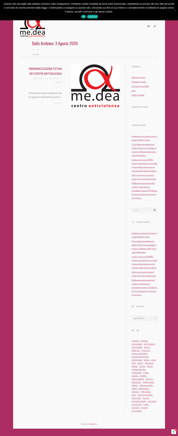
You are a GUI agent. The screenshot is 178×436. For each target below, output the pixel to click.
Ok (83, 16)
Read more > (58, 103)
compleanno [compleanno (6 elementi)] (137, 360)
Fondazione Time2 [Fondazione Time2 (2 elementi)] (139, 370)
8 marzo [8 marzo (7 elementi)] (136, 341)
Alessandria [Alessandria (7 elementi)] (137, 347)
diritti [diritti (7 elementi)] (140, 363)
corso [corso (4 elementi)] (147, 360)
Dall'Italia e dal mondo (140, 86)
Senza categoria (138, 95)
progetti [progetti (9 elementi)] (136, 392)
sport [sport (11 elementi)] (146, 405)
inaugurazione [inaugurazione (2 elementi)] (138, 379)
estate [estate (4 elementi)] (142, 366)
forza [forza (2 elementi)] (146, 373)
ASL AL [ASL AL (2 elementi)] (147, 347)
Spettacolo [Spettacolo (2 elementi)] (137, 405)
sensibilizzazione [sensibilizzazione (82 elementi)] (139, 401)
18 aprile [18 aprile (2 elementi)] (144, 341)
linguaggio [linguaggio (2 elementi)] (137, 382)
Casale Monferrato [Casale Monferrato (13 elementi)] (140, 354)
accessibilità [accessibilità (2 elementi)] (150, 344)
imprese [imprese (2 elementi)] (144, 376)
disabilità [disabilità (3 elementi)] (149, 363)
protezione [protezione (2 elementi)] (146, 392)
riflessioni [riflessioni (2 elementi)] (137, 398)
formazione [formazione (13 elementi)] (137, 373)
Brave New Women (138, 78)
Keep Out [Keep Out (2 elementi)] (150, 379)
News (134, 91)
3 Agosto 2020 (37, 78)
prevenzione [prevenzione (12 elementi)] (144, 389)
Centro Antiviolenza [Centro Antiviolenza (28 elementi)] (140, 357)
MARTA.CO (93, 424)
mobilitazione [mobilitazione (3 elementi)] (149, 382)
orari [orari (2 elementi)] (135, 389)
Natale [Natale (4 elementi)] (135, 386)
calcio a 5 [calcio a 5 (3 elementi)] (146, 351)
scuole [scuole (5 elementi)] (146, 398)
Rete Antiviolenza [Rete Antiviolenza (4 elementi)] (146, 395)
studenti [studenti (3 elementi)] (136, 408)
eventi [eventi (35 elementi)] (150, 366)
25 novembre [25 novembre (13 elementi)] (137, 344)
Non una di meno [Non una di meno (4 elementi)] (147, 386)
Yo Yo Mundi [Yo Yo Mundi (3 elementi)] (137, 411)
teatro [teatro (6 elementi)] (144, 408)
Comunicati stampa (51, 78)
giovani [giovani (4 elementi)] (135, 376)
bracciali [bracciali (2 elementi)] (136, 351)
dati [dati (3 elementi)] (134, 363)
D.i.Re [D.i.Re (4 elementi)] (154, 360)
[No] (175, 10)
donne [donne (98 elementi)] (135, 366)
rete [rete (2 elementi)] (134, 395)
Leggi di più (92, 16)
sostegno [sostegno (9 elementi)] (152, 401)
